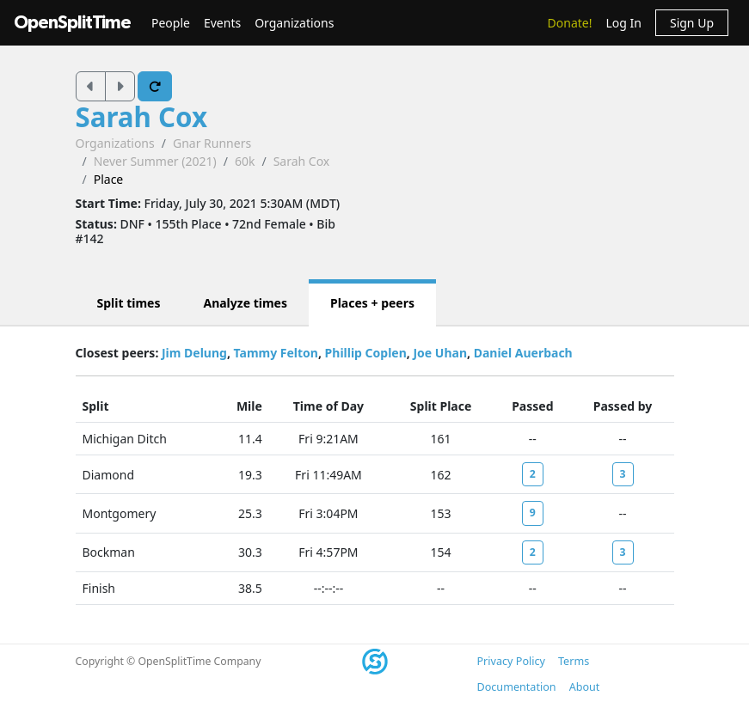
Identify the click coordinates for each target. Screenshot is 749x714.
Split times (129, 303)
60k (245, 161)
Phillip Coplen (366, 353)
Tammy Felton (276, 353)
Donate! (570, 23)
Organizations (294, 23)
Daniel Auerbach (523, 353)
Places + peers (372, 303)
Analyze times (245, 303)
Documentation (516, 687)
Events (222, 23)
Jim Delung (194, 353)
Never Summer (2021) (155, 161)
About (584, 687)
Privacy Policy (511, 661)
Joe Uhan (440, 353)
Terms (573, 661)
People (170, 23)
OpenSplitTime (72, 23)
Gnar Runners (212, 143)
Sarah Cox (142, 117)
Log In (623, 23)
